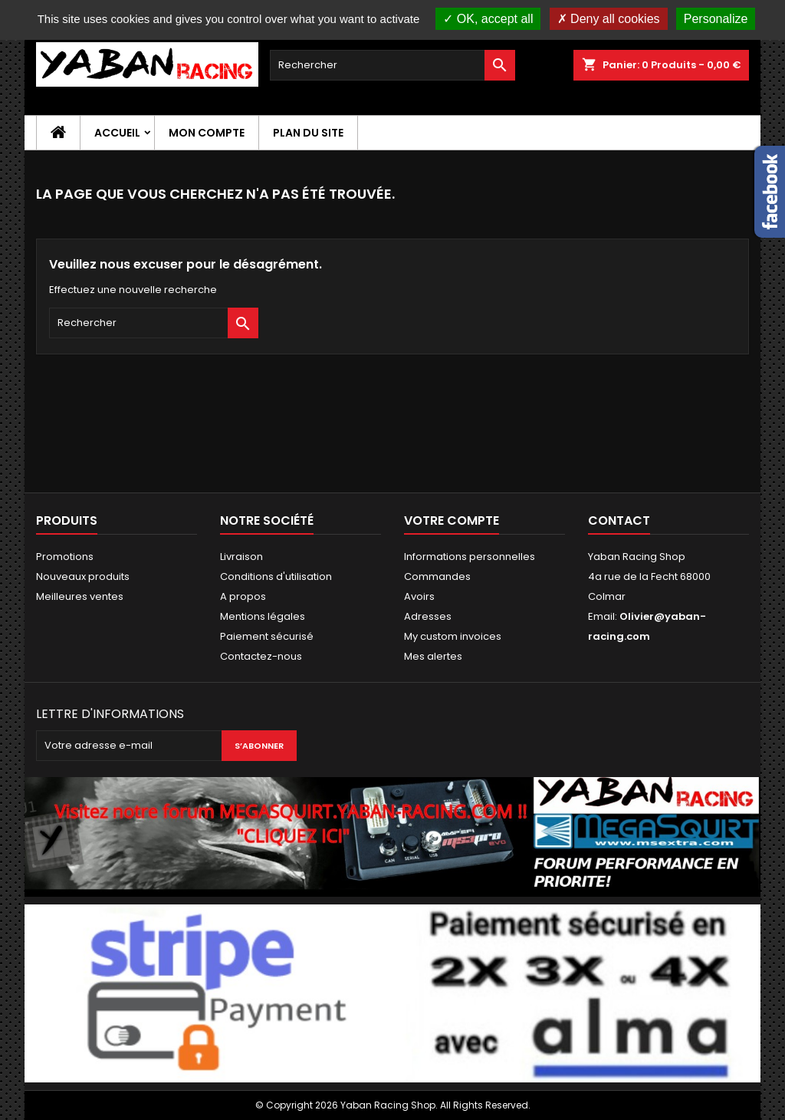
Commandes (437, 576)
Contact (619, 520)
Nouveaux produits (83, 576)
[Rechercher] (392, 65)
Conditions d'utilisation (276, 576)
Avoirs (419, 596)
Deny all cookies (608, 18)
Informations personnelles (469, 556)
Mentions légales (262, 616)
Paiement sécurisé (267, 636)
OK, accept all (488, 18)
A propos (243, 596)
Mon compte (207, 132)
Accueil (117, 132)
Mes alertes (433, 656)
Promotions (65, 556)
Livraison (241, 556)
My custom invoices (452, 636)
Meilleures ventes (79, 596)
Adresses (428, 616)
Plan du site (308, 132)
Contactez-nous (261, 656)
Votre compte (451, 520)
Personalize (716, 18)
